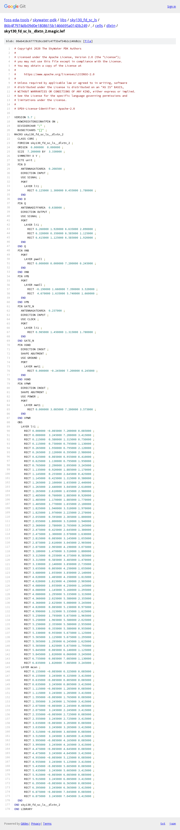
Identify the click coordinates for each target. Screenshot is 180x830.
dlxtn (110, 25)
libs (63, 19)
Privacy (35, 824)
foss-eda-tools (16, 19)
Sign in (171, 6)
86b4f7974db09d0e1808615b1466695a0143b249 (45, 25)
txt (162, 823)
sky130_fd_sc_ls (83, 19)
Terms (47, 824)
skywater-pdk (45, 19)
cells (99, 25)
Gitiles (25, 824)
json (172, 823)
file (88, 41)
